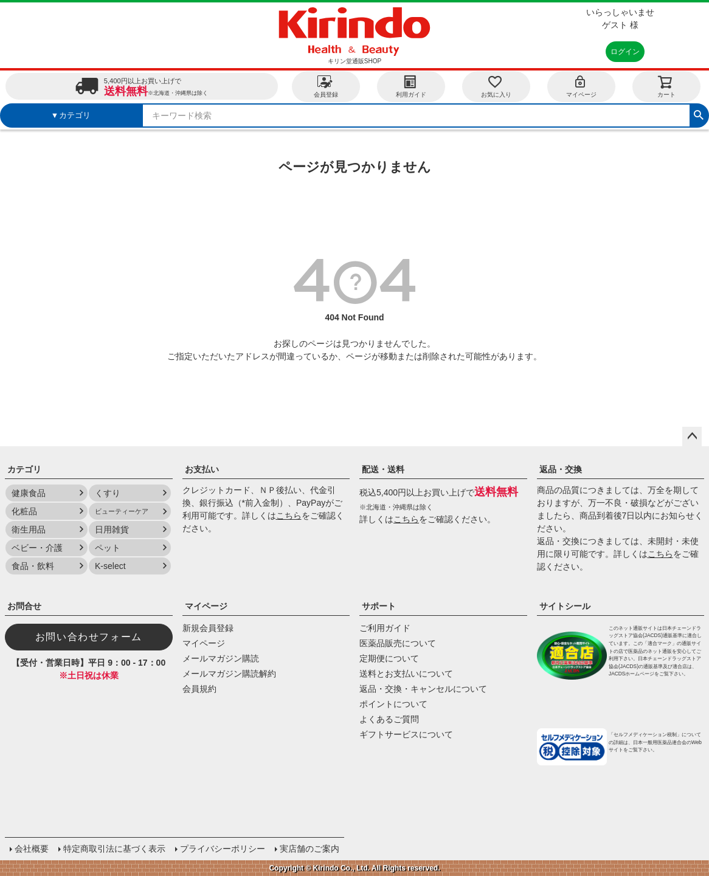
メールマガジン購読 (220, 658)
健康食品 (29, 493)
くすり (107, 493)
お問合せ (24, 606)
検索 (699, 114)
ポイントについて (393, 704)
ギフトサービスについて (406, 734)
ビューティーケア (121, 511)
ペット (107, 548)
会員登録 (326, 86)
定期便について (389, 658)
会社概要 (32, 849)
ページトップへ (692, 436)
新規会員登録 (207, 628)
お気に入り (496, 86)
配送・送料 (383, 469)
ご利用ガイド (384, 628)
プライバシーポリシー (222, 849)
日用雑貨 (112, 529)
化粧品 (24, 511)
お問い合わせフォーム (88, 637)
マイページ (581, 86)
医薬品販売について (397, 643)
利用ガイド (411, 86)
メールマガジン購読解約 (229, 673)
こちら (289, 515)
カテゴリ (24, 469)
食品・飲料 (33, 566)
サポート (379, 606)
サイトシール (564, 606)
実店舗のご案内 (309, 849)
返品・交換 (560, 469)
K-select (110, 566)
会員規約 (199, 689)
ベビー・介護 (37, 548)
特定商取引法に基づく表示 (114, 849)
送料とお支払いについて (406, 673)
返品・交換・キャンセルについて (423, 689)
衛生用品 (29, 529)
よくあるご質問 (389, 719)
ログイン (625, 51)
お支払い (202, 469)
